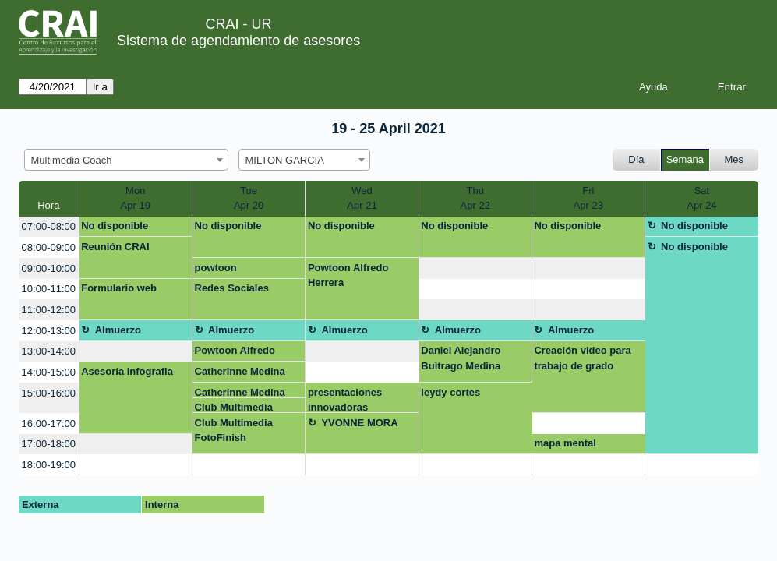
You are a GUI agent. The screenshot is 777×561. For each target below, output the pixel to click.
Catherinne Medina (240, 371)
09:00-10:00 (49, 268)
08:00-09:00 (49, 247)
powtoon (216, 267)
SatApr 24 (701, 198)
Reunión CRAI (115, 246)
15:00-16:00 (49, 393)
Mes (734, 159)
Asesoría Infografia (127, 371)
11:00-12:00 (49, 310)
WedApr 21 (361, 198)
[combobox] (126, 160)
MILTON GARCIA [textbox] (284, 160)
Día (636, 159)
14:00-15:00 (49, 372)
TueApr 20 (248, 198)
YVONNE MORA (359, 423)
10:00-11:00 (49, 289)
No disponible (114, 225)
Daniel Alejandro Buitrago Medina (460, 358)
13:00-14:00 (49, 351)
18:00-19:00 (49, 465)
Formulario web (119, 288)
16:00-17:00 (49, 423)
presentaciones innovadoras (345, 399)
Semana (685, 159)
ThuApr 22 (475, 198)
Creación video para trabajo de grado (582, 358)
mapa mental (564, 443)
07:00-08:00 (49, 226)
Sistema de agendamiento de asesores (238, 40)
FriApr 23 (588, 198)
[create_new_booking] (475, 268)
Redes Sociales (232, 288)
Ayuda (653, 87)
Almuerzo (118, 330)
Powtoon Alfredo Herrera (348, 275)
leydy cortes (450, 392)
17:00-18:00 (49, 444)
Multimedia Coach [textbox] (71, 160)
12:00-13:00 (49, 331)
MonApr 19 (135, 198)
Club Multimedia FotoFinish (234, 407)
